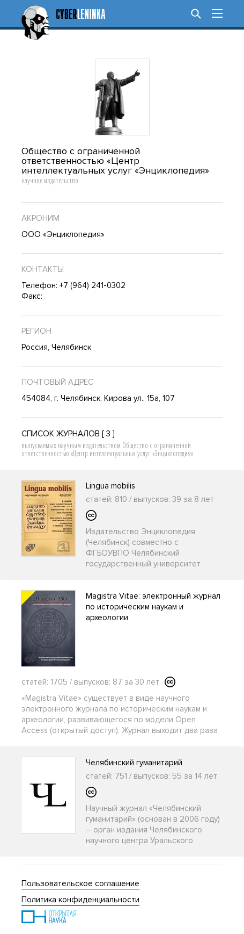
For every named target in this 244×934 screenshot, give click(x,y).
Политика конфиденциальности (80, 899)
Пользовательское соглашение (80, 883)
